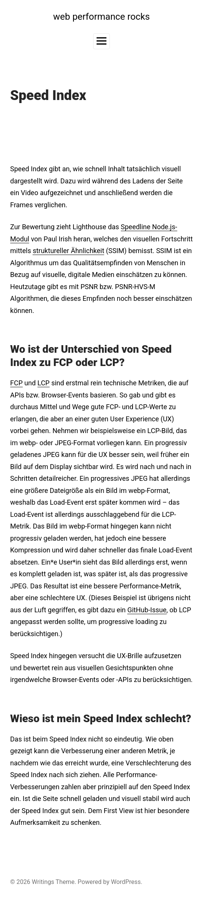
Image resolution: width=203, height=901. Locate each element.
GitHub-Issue (146, 610)
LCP (43, 383)
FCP (16, 383)
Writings (43, 881)
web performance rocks (101, 16)
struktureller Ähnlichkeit (68, 251)
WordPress (126, 881)
